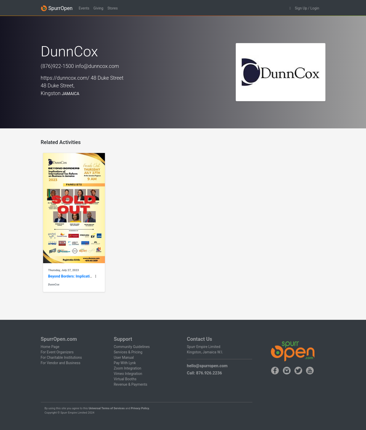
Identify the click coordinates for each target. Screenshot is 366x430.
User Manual (124, 357)
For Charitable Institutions (61, 357)
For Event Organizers (57, 352)
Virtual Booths (125, 379)
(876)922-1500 (57, 66)
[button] (290, 8)
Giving (98, 8)
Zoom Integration (127, 368)
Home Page (50, 347)
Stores (112, 8)
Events (84, 8)
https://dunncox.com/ (65, 78)
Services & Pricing (128, 352)
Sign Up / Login (307, 8)
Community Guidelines (132, 347)
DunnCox (54, 284)
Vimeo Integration (128, 374)
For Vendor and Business (61, 363)
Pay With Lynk (125, 363)
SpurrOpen (57, 8)
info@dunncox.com (97, 66)
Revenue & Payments (130, 384)
